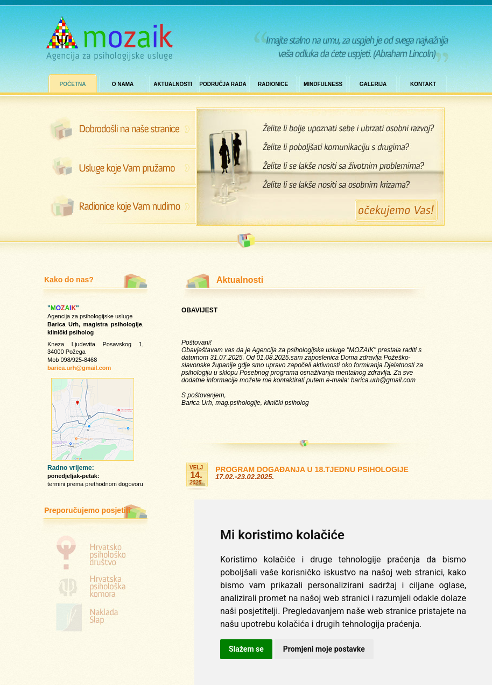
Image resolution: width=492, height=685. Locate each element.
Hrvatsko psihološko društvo (95, 550)
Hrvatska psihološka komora (95, 587)
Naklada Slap (95, 619)
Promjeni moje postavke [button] (324, 649)
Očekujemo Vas (396, 210)
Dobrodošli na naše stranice (118, 127)
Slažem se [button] (246, 649)
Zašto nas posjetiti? (118, 166)
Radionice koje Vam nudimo (118, 206)
